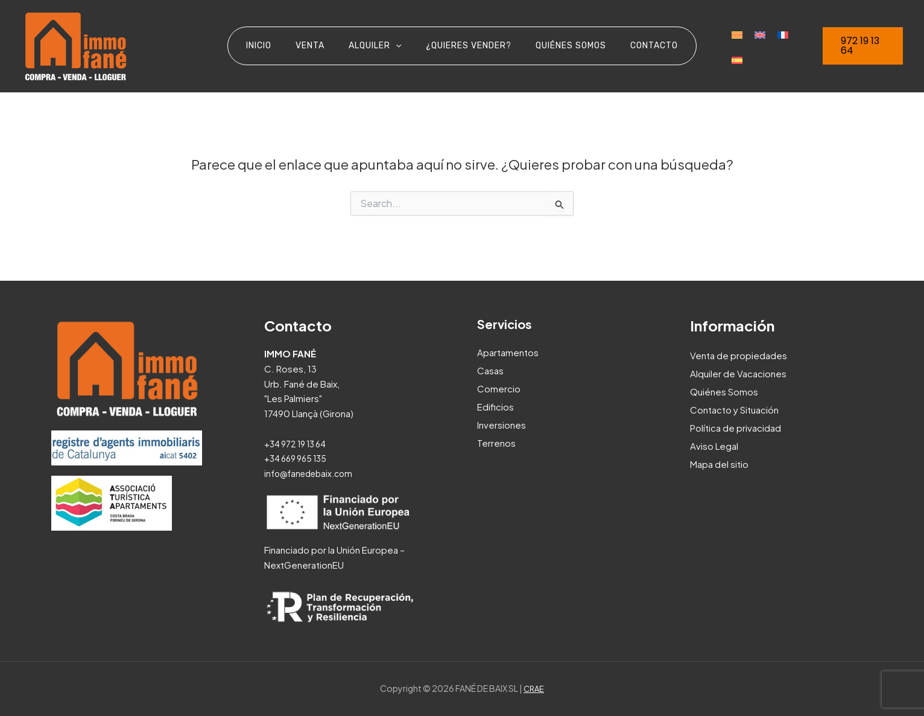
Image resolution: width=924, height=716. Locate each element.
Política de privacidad (735, 427)
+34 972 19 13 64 (299, 443)
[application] (399, 46)
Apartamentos (508, 352)
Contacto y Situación (734, 409)
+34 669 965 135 (299, 458)
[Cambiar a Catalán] (715, 46)
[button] (858, 46)
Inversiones (501, 424)
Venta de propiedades (738, 355)
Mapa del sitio (719, 464)
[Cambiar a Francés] (761, 46)
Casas (490, 370)
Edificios (495, 406)
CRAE (534, 688)
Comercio (499, 388)
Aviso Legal (714, 446)
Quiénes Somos (724, 391)
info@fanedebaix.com (312, 473)
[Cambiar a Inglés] (738, 46)
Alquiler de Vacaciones (738, 373)
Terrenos (496, 443)
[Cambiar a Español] (784, 46)
